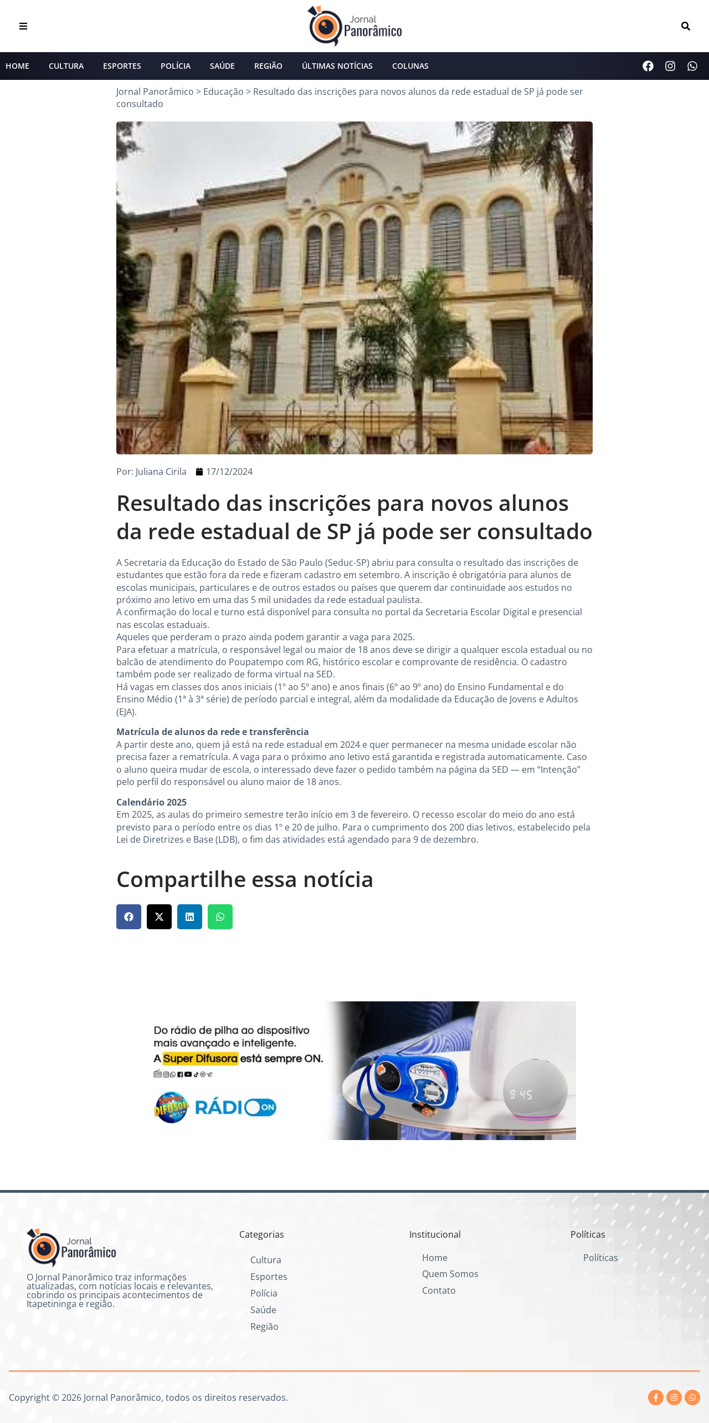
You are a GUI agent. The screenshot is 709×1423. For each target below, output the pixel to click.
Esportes (122, 65)
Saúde (222, 65)
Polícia (176, 65)
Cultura (66, 65)
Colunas (410, 65)
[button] (128, 916)
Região (268, 65)
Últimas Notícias (337, 65)
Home (17, 65)
